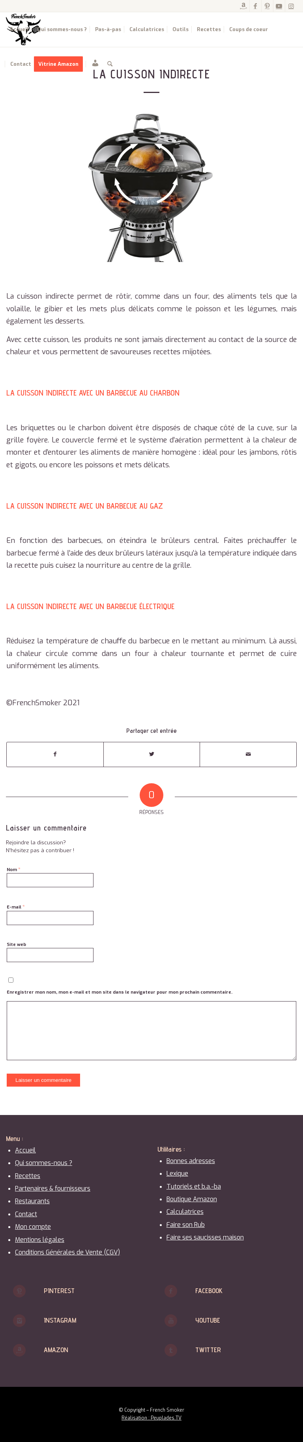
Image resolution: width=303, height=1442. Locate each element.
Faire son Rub (185, 1225)
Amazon (56, 1349)
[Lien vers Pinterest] (267, 6)
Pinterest (59, 1290)
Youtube (207, 1320)
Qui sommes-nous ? (43, 1163)
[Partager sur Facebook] (55, 754)
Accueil (25, 1150)
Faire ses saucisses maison (205, 1237)
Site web (16, 945)
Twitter (208, 1349)
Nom (14, 869)
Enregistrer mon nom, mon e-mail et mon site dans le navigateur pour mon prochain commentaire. (119, 992)
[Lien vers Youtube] (279, 6)
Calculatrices (185, 1212)
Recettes (27, 1176)
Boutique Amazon (191, 1199)
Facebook (209, 1290)
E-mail (16, 906)
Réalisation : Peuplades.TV (151, 1418)
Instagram (60, 1320)
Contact (26, 1214)
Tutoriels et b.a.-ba (193, 1186)
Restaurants (32, 1201)
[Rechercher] (109, 64)
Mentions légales (39, 1240)
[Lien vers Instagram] (291, 6)
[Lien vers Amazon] (243, 6)
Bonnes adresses (190, 1161)
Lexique (177, 1173)
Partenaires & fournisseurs (52, 1188)
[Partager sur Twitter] (152, 754)
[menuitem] (19, 29)
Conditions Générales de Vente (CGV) (67, 1252)
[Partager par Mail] (248, 754)
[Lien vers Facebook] (255, 6)
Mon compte (33, 1227)
